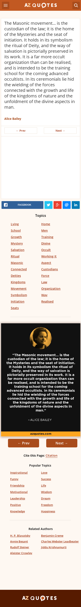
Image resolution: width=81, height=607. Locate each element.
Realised (47, 301)
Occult (46, 250)
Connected (19, 269)
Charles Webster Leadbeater (60, 541)
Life (43, 485)
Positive (15, 505)
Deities (16, 276)
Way (44, 295)
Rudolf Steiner (19, 547)
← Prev (20, 130)
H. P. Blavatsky (20, 536)
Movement (19, 289)
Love (44, 473)
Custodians (49, 269)
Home (45, 224)
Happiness (48, 511)
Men (44, 230)
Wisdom (46, 492)
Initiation (17, 301)
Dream (45, 498)
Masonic (17, 263)
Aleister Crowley (21, 553)
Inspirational (19, 473)
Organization (50, 289)
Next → (60, 130)
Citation (51, 455)
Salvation (17, 250)
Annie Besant (19, 541)
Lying (15, 224)
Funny (14, 479)
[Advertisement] (40, 169)
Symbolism (19, 295)
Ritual (15, 256)
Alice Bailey (12, 119)
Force (45, 276)
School (16, 230)
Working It (49, 256)
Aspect (46, 263)
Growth (16, 237)
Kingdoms (18, 282)
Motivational (19, 492)
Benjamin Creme (52, 536)
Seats (15, 308)
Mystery (17, 243)
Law (44, 282)
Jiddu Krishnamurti (54, 547)
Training (47, 237)
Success (46, 479)
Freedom (47, 505)
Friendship (17, 485)
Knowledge (17, 511)
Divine (45, 243)
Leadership (17, 498)
